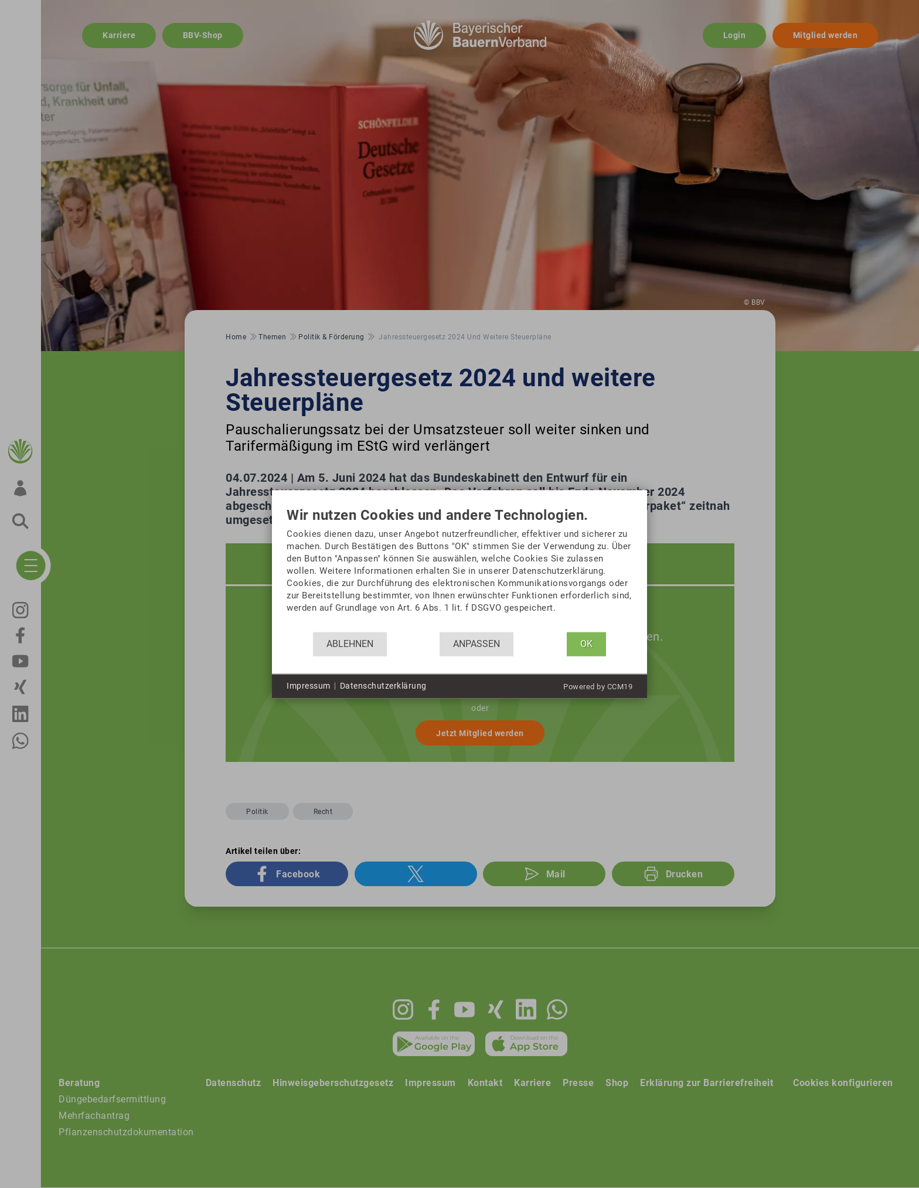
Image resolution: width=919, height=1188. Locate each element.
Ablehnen (349, 643)
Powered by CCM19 (597, 686)
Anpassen (476, 643)
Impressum (309, 685)
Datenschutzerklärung (383, 685)
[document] (459, 569)
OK (586, 643)
